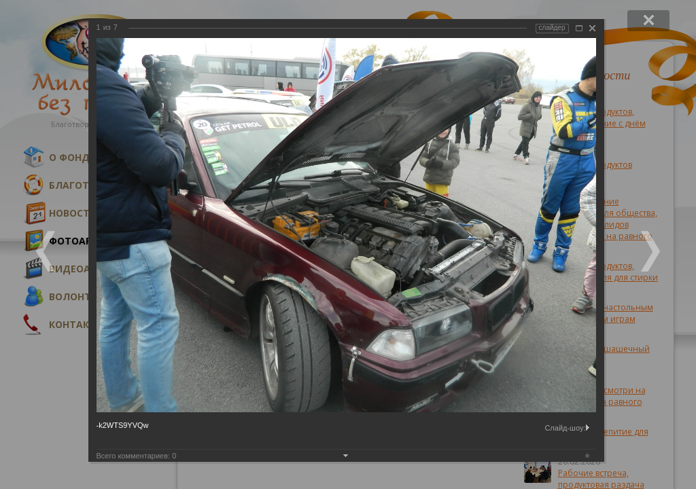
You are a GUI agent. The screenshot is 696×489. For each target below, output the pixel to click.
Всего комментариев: (137, 456)
